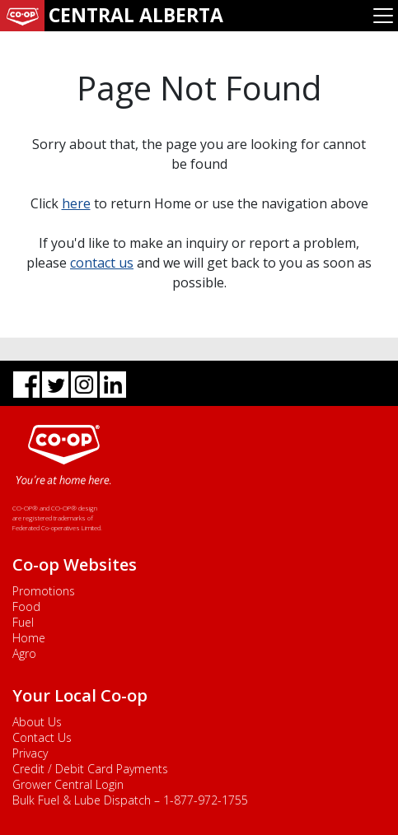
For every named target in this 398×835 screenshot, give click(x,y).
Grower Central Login (68, 784)
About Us (37, 722)
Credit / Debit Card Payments (90, 769)
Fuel (23, 622)
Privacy (30, 753)
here (76, 203)
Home (28, 638)
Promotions (43, 591)
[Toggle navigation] (383, 15)
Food (26, 606)
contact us (101, 263)
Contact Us (42, 737)
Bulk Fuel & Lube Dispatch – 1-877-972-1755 (130, 800)
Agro (24, 653)
